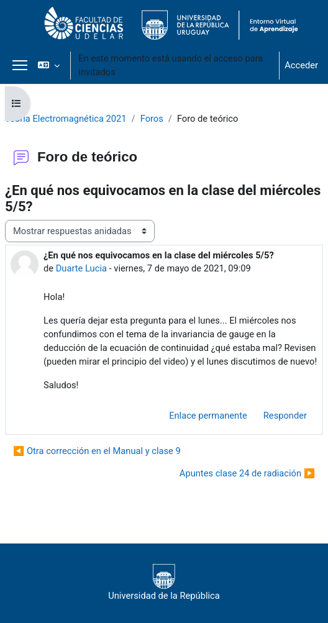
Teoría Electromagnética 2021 (66, 118)
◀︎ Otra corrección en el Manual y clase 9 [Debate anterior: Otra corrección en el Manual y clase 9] (97, 451)
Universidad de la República (164, 582)
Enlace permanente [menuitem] (208, 415)
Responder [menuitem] (285, 415)
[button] (49, 65)
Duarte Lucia (81, 268)
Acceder (301, 65)
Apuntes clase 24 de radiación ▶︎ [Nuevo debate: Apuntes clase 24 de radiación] (247, 473)
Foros (151, 118)
